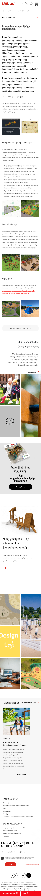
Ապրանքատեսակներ (12, 824)
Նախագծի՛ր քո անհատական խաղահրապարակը (18, 817)
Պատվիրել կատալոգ (9, 893)
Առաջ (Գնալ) (20, 487)
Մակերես (6, 836)
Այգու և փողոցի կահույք (10, 830)
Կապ (24, 893)
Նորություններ (7, 811)
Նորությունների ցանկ (28, 703)
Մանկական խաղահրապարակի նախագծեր (16, 806)
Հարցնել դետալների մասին (20, 328)
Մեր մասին (6, 803)
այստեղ (26, 294)
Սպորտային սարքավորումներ (12, 833)
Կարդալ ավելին (31, 372)
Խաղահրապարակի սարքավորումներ (14, 828)
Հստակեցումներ (10, 799)
